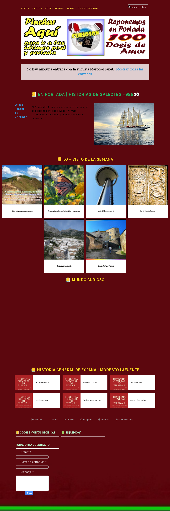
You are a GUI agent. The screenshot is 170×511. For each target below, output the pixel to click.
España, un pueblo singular (92, 400)
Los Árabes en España (42, 383)
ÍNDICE (37, 8)
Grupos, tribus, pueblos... (138, 400)
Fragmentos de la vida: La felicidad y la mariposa (64, 211)
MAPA (71, 8)
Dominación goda (136, 383)
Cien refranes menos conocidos (22, 211)
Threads (69, 419)
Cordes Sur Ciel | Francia (106, 266)
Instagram (86, 419)
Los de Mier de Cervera (147, 211)
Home (25, 8)
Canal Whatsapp (124, 419)
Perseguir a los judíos (90, 383)
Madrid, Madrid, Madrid (106, 211)
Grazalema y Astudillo (64, 266)
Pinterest (103, 419)
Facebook (36, 419)
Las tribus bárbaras (41, 400)
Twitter (53, 419)
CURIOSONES (54, 8)
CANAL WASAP (88, 8)
